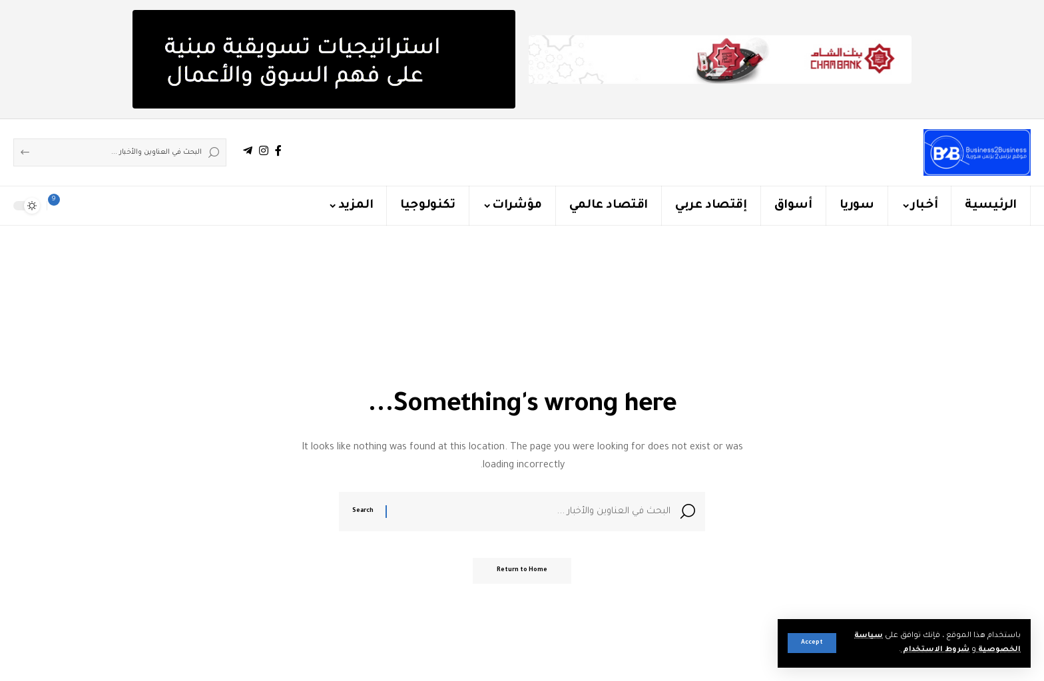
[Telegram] (248, 151)
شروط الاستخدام (933, 650)
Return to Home (522, 573)
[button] (812, 643)
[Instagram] (264, 151)
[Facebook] (278, 151)
